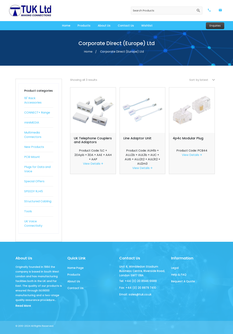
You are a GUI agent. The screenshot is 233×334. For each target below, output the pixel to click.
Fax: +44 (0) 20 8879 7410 (137, 288)
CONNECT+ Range (37, 112)
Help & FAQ (178, 275)
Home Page (75, 268)
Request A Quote (183, 281)
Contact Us (126, 25)
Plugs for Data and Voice (37, 169)
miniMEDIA (31, 122)
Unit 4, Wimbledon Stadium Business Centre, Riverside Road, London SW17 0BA (142, 271)
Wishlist (147, 25)
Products (84, 25)
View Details (93, 164)
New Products (34, 147)
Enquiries (215, 25)
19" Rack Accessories (33, 100)
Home (66, 25)
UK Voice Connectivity (33, 223)
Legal (175, 268)
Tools (28, 211)
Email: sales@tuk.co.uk (135, 294)
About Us (104, 25)
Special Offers (34, 181)
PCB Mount (32, 157)
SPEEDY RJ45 (33, 191)
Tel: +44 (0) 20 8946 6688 (138, 281)
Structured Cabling (37, 201)
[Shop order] (202, 80)
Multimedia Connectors (32, 134)
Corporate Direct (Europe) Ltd (122, 51)
